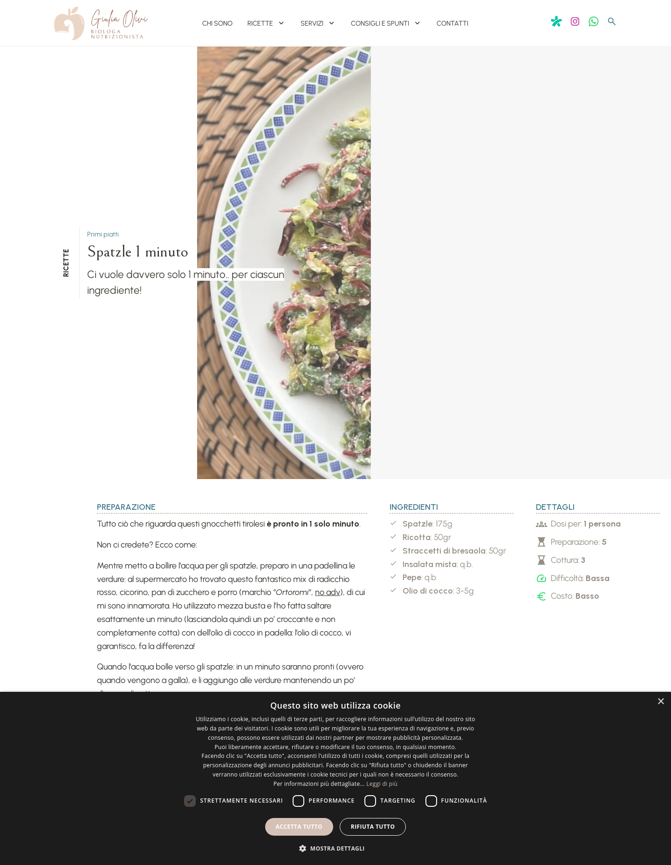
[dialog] (335, 778)
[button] (335, 848)
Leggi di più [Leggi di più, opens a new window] (381, 784)
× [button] (660, 701)
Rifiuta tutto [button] (373, 827)
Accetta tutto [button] (299, 827)
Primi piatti (103, 237)
